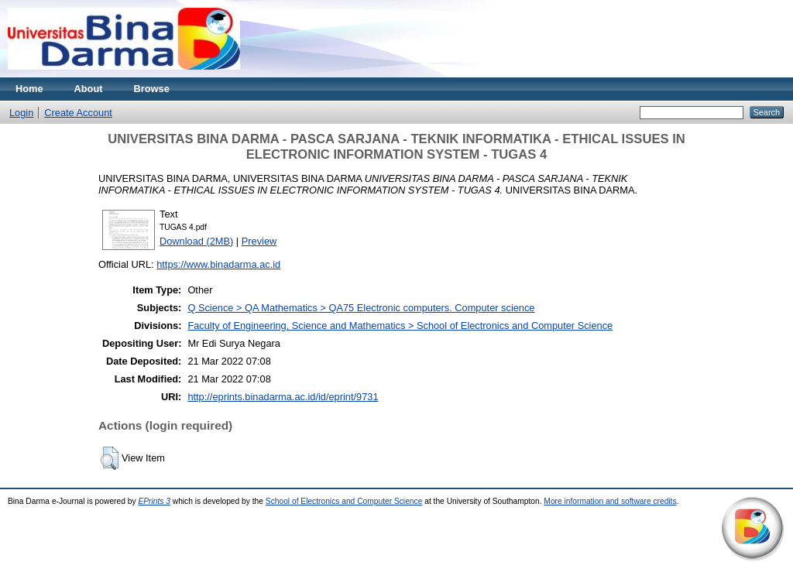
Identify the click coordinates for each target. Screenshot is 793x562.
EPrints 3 (154, 501)
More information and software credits (610, 501)
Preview (259, 241)
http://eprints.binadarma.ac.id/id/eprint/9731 (282, 397)
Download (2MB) (196, 241)
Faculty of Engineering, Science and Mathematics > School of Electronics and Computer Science (400, 325)
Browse (152, 88)
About (88, 88)
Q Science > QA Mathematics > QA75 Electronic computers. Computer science (360, 308)
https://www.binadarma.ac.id (218, 264)
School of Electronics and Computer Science (344, 501)
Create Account (78, 112)
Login (21, 112)
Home (29, 88)
